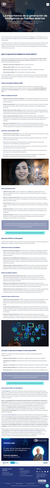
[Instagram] (39, 471)
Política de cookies (19, 483)
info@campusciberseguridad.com (26, 475)
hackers (19, 280)
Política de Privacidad (30, 483)
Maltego (5, 137)
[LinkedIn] (42, 471)
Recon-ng (5, 154)
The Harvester (6, 146)
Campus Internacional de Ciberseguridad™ (21, 485)
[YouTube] (45, 471)
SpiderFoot (5, 150)
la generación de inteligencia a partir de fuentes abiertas (17, 38)
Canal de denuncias (42, 483)
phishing (17, 279)
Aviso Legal (8, 483)
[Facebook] (37, 471)
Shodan (5, 142)
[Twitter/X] (47, 471)
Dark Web (19, 123)
